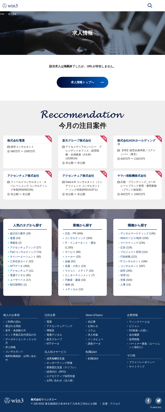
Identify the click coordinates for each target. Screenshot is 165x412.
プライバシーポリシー (142, 362)
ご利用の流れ (13, 321)
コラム (92, 330)
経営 (123, 270)
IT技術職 (125, 256)
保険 (67, 284)
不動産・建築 (72, 280)
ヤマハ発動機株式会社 (131, 175)
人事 (123, 284)
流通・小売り (72, 266)
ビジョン (134, 326)
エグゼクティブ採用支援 (61, 376)
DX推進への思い (138, 330)
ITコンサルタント (130, 261)
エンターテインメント (78, 275)
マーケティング (129, 242)
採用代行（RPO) (56, 371)
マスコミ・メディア (76, 270)
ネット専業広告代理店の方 (20, 334)
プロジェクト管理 (130, 252)
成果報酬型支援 (56, 358)
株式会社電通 (16, 140)
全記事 (92, 321)
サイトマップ (137, 366)
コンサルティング (75, 238)
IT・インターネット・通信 (80, 242)
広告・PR (70, 233)
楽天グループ (54, 339)
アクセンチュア (19, 270)
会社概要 (134, 334)
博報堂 (14, 242)
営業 (123, 280)
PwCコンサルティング (23, 252)
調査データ (94, 343)
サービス (70, 252)
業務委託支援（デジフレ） (62, 367)
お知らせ (93, 326)
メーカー (70, 256)
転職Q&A (93, 358)
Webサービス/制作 (131, 238)
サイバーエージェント (23, 256)
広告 (123, 247)
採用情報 (134, 339)
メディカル (71, 289)
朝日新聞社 (16, 284)
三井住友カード (19, 261)
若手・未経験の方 (15, 330)
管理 (123, 275)
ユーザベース (17, 280)
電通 (12, 238)
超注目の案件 (17, 233)
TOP (2, 14)
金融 (67, 261)
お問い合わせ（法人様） (61, 380)
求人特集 (93, 334)
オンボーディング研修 (59, 362)
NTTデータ (16, 266)
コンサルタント (129, 266)
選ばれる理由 (13, 326)
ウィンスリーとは (139, 321)
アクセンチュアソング (23, 247)
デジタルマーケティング (134, 233)
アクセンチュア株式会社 (23, 175)
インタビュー (95, 339)
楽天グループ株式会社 (76, 140)
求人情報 (10, 347)
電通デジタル (17, 275)
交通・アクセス (111, 403)
